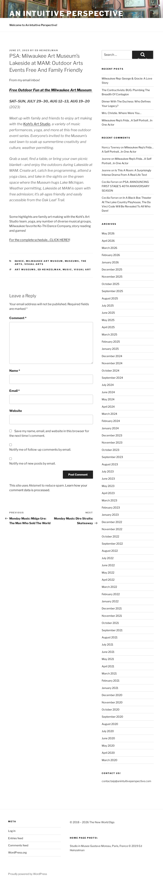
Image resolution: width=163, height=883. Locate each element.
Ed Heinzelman (46, 50)
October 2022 (110, 536)
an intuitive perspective (66, 13)
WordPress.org (17, 852)
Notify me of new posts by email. (32, 463)
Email (14, 391)
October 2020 (110, 709)
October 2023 (110, 449)
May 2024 (108, 399)
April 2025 (108, 327)
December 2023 (112, 435)
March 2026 (109, 247)
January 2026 (110, 262)
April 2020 (108, 752)
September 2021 (112, 630)
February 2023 (111, 507)
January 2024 (110, 428)
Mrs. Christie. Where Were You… (121, 113)
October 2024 (110, 370)
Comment (17, 318)
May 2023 (108, 486)
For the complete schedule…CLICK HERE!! (39, 240)
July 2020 (108, 731)
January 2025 (110, 348)
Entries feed (15, 838)
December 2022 (112, 522)
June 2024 (108, 392)
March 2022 (109, 586)
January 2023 (110, 514)
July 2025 (108, 305)
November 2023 (112, 442)
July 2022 (108, 558)
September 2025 (112, 291)
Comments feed (18, 845)
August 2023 (110, 464)
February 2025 (111, 341)
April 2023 (108, 493)
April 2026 (108, 240)
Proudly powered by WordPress (27, 873)
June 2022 (108, 565)
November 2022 (112, 529)
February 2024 (111, 420)
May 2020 (108, 745)
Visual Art (82, 269)
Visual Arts (34, 264)
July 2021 (107, 644)
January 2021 (110, 688)
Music (67, 269)
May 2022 (108, 572)
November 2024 (112, 363)
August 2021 (110, 637)
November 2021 (112, 615)
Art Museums (25, 269)
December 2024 (112, 356)
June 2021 (108, 651)
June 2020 (108, 738)
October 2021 (110, 622)
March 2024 (109, 413)
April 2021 (108, 666)
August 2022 (110, 550)
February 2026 (111, 255)
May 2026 (108, 233)
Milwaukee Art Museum (44, 261)
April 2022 (108, 579)
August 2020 (110, 724)
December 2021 (112, 608)
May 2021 (108, 659)
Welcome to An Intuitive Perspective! (33, 25)
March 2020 (109, 760)
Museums (72, 261)
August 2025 (110, 298)
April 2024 (108, 406)
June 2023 (108, 478)
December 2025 (112, 269)
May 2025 (108, 320)
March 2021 (109, 673)
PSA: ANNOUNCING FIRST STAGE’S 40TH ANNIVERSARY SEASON (125, 186)
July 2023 (108, 471)
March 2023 (109, 500)
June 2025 (108, 312)
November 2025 (112, 276)
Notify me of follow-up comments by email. (40, 449)
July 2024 (108, 384)
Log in (11, 830)
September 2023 (112, 457)
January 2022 (110, 601)
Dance (19, 261)
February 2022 (111, 594)
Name (14, 371)
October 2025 (110, 284)
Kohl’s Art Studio (36, 124)
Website (15, 411)
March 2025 (109, 334)
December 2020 (112, 695)
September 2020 (112, 716)
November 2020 (112, 702)
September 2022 (112, 543)
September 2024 (112, 377)
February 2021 (110, 680)
